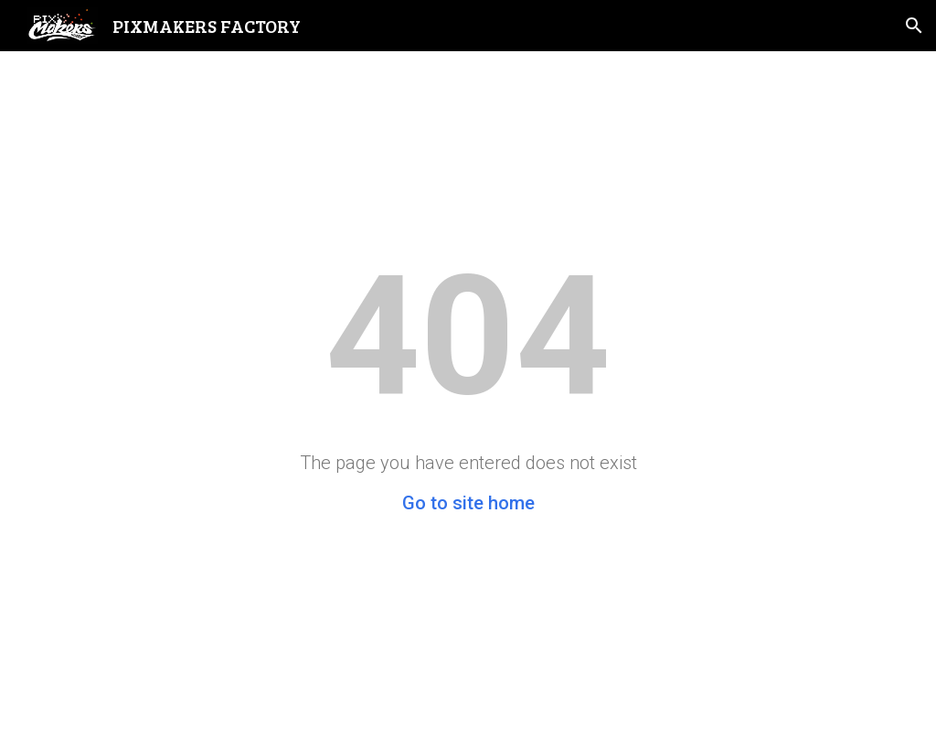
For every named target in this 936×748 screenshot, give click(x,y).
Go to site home (468, 503)
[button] (914, 26)
